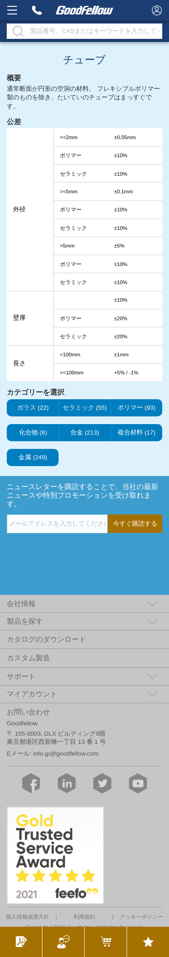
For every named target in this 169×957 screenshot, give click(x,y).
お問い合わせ (28, 712)
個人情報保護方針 (27, 917)
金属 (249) (33, 457)
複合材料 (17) (136, 432)
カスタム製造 (28, 658)
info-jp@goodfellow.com (66, 753)
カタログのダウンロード (46, 639)
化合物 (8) (33, 432)
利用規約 (84, 917)
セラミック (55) (84, 407)
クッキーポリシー (141, 917)
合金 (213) (84, 432)
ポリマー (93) (136, 407)
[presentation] (75, 551)
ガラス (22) (33, 407)
